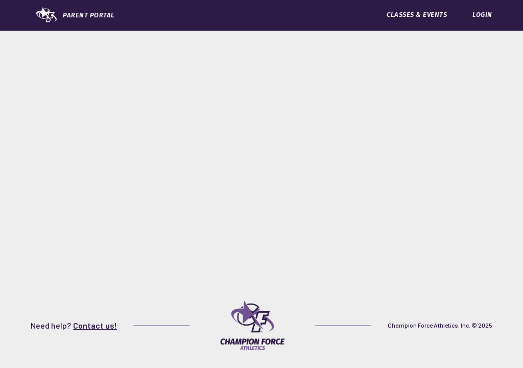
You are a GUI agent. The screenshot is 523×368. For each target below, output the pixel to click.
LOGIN (482, 14)
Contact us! (95, 325)
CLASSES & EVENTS (417, 14)
